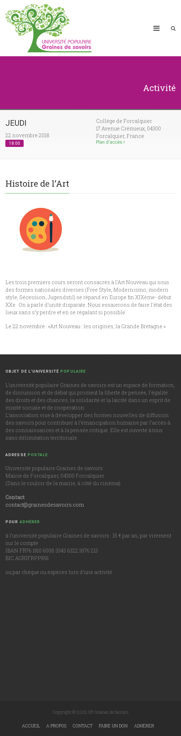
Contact (82, 725)
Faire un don (113, 725)
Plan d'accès (110, 142)
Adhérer (144, 725)
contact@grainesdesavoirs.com (44, 504)
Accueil (31, 725)
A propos (56, 725)
